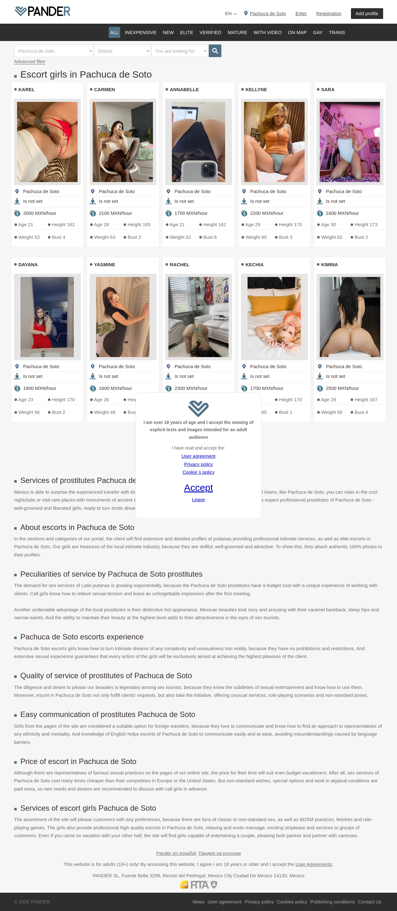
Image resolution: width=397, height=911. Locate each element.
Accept (198, 487)
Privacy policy (198, 464)
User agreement (199, 456)
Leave (198, 499)
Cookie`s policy (199, 472)
